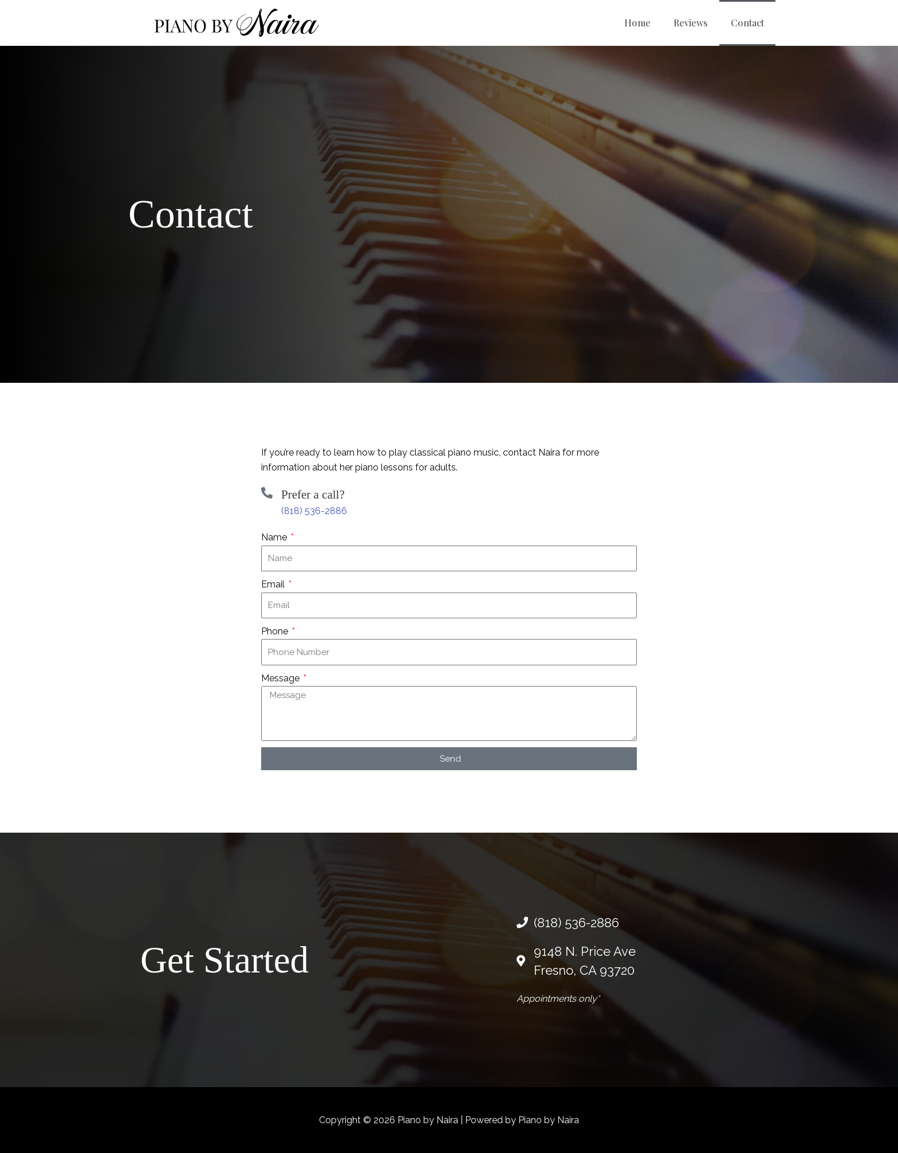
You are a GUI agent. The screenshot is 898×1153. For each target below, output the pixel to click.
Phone (275, 631)
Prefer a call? (313, 494)
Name (275, 537)
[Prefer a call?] (267, 493)
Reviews (691, 23)
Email (274, 584)
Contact (747, 23)
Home (637, 23)
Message (281, 678)
